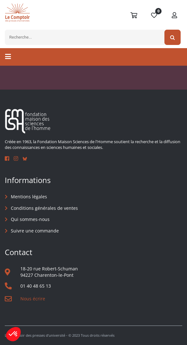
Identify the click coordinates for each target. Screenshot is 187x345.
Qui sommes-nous (30, 219)
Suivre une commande (35, 231)
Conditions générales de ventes (44, 208)
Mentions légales (29, 197)
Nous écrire (32, 299)
